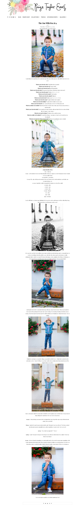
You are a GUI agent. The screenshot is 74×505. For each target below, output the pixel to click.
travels (43, 17)
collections (35, 17)
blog (19, 17)
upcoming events (52, 17)
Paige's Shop (26, 17)
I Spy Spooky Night (56, 98)
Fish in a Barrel (55, 92)
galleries (62, 17)
